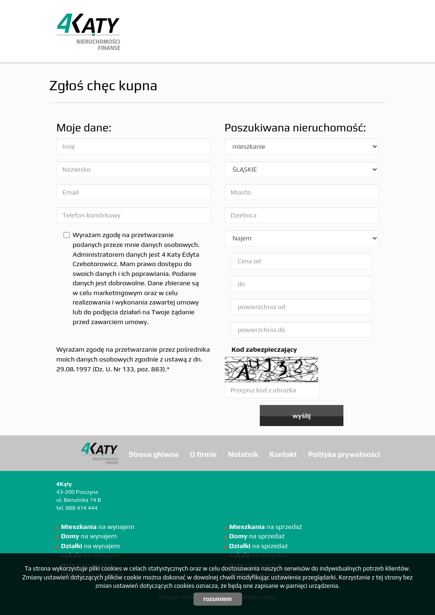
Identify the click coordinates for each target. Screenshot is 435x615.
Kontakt (283, 454)
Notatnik (243, 454)
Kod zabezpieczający (264, 349)
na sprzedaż (265, 526)
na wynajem (98, 526)
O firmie (203, 454)
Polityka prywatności (344, 454)
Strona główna (153, 454)
